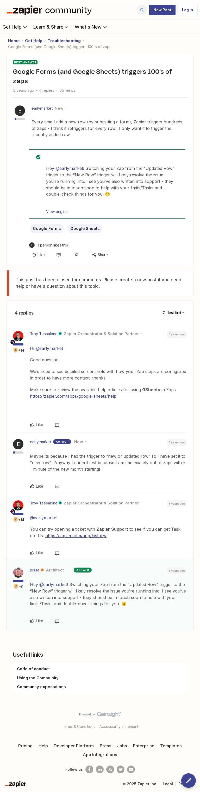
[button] (162, 10)
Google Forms (47, 228)
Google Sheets (85, 228)
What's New (91, 27)
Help (43, 745)
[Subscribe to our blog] (110, 769)
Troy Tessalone (44, 333)
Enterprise (143, 745)
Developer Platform (74, 745)
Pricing (25, 745)
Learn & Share (51, 27)
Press (105, 745)
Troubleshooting (64, 40)
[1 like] (48, 245)
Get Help (15, 27)
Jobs (122, 745)
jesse (35, 570)
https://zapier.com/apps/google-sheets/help (73, 396)
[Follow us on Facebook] (89, 769)
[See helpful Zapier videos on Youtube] (131, 769)
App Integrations (100, 754)
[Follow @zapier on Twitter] (120, 769)
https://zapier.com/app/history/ (76, 535)
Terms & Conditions (78, 726)
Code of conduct (33, 668)
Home (14, 40)
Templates (171, 745)
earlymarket (42, 108)
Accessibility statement (118, 726)
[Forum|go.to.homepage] (50, 10)
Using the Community (38, 677)
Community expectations (41, 686)
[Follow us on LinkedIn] (100, 769)
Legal (168, 784)
